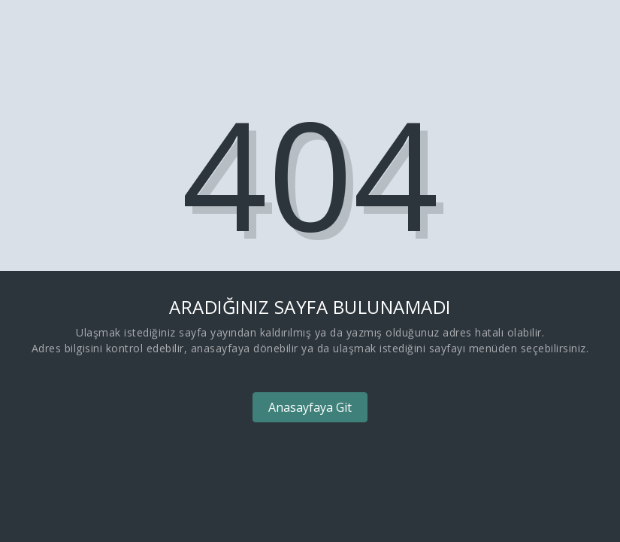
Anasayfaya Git (310, 407)
